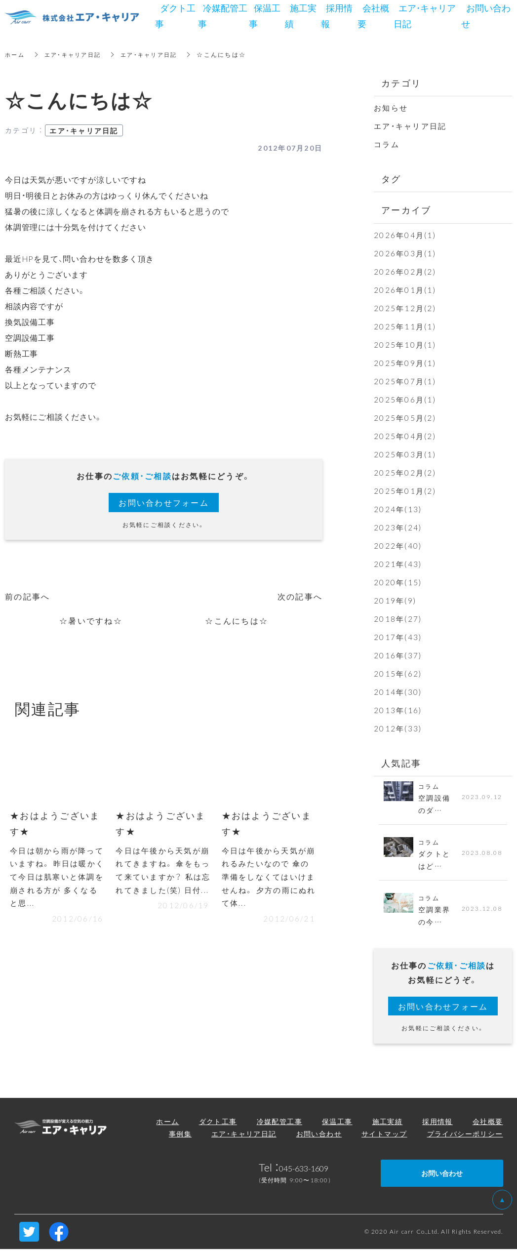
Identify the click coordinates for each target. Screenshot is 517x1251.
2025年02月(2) (405, 472)
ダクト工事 (218, 1123)
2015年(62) (398, 673)
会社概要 (488, 1123)
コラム (386, 144)
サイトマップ (384, 1135)
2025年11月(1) (405, 326)
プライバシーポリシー (465, 1135)
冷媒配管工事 (279, 1123)
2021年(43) (398, 564)
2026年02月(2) (405, 271)
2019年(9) (395, 600)
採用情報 (437, 1123)
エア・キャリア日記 (76, 54)
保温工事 (337, 1123)
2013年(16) (398, 710)
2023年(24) (398, 527)
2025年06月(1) (405, 399)
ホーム (15, 54)
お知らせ (391, 107)
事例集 (180, 1135)
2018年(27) (398, 618)
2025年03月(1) (405, 454)
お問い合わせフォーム (164, 502)
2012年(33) (398, 728)
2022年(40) (398, 545)
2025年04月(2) (405, 436)
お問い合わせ (319, 1135)
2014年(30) (398, 691)
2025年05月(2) (405, 417)
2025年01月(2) (405, 490)
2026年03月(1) (405, 253)
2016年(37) (398, 655)
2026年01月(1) (405, 289)
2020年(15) (398, 582)
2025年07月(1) (405, 381)
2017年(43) (398, 637)
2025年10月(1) (405, 344)
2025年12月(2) (405, 308)
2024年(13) (398, 509)
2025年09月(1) (405, 363)
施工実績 (387, 1123)
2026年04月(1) (405, 235)
